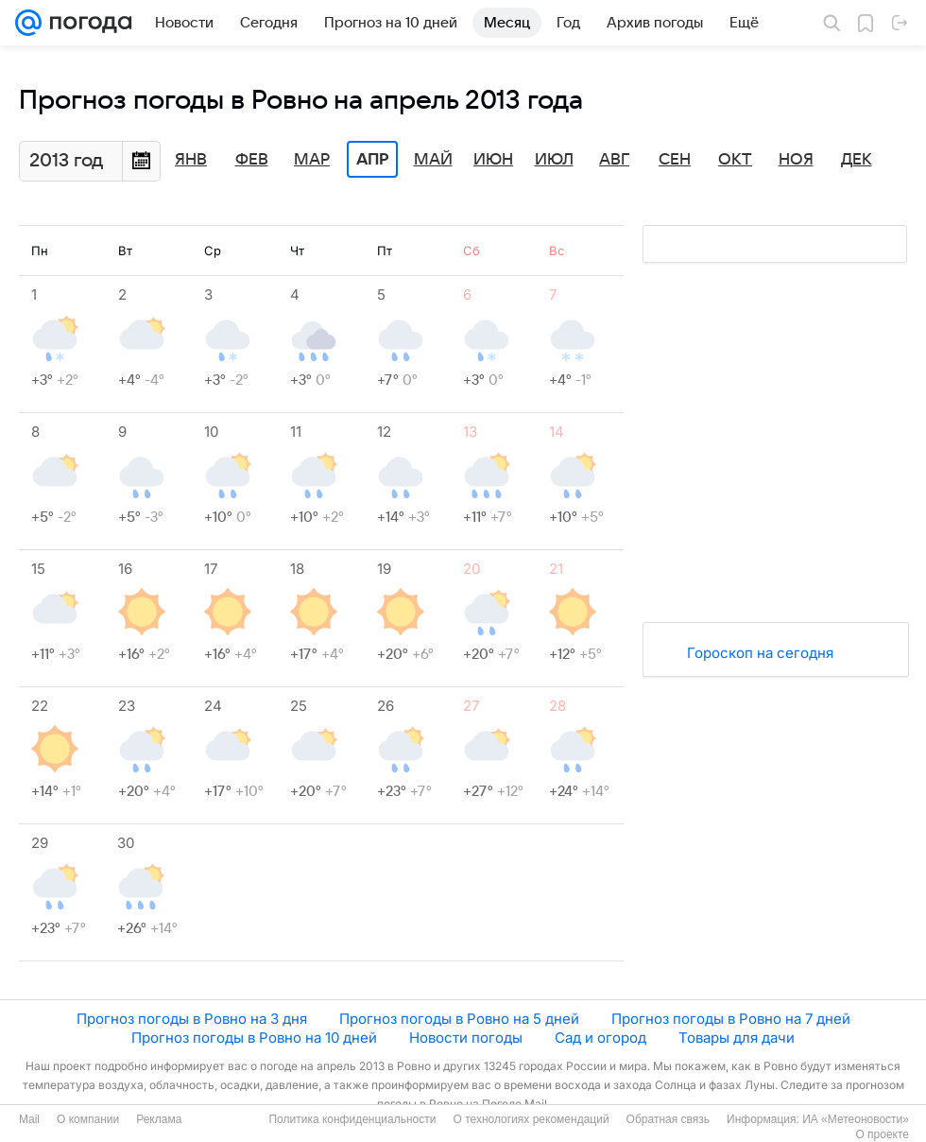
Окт (735, 159)
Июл (554, 159)
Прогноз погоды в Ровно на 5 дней (459, 1019)
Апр (372, 159)
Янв (191, 159)
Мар (312, 159)
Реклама (158, 1119)
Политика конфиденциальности (352, 1119)
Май (433, 159)
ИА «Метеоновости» (855, 1119)
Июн (493, 159)
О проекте (882, 1134)
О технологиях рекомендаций (531, 1119)
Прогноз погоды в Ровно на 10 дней (254, 1038)
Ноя (796, 159)
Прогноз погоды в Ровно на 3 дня (192, 1019)
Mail (29, 1119)
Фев (251, 159)
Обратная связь (668, 1119)
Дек (856, 159)
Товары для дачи (736, 1038)
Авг (614, 159)
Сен (675, 159)
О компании (88, 1119)
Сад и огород (600, 1038)
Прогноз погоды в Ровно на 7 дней (730, 1019)
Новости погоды (466, 1038)
